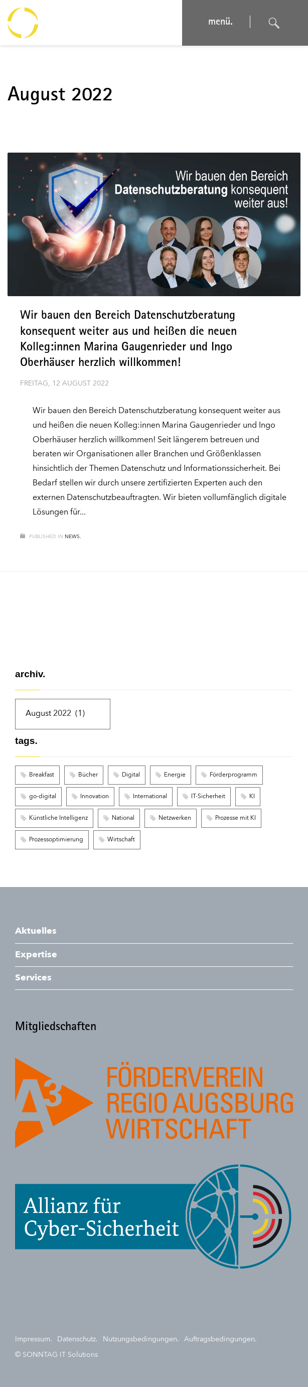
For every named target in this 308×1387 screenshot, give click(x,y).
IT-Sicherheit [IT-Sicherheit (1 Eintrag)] (208, 797)
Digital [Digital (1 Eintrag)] (131, 775)
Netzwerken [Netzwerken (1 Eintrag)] (175, 818)
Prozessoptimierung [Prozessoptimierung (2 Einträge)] (56, 840)
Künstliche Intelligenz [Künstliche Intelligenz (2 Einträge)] (58, 818)
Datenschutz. (77, 1339)
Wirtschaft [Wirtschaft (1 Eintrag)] (121, 840)
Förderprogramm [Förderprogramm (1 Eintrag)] (233, 775)
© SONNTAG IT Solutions (56, 1354)
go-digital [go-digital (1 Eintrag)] (42, 797)
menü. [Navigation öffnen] (219, 23)
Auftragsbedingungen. (220, 1339)
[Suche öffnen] (274, 23)
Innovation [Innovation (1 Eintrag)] (94, 797)
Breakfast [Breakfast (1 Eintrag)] (41, 775)
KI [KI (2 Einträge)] (252, 797)
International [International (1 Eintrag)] (150, 797)
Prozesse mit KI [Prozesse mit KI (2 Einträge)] (235, 818)
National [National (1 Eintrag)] (123, 818)
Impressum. (33, 1339)
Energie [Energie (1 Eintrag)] (175, 775)
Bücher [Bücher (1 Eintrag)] (88, 775)
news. (73, 536)
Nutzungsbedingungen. (141, 1339)
